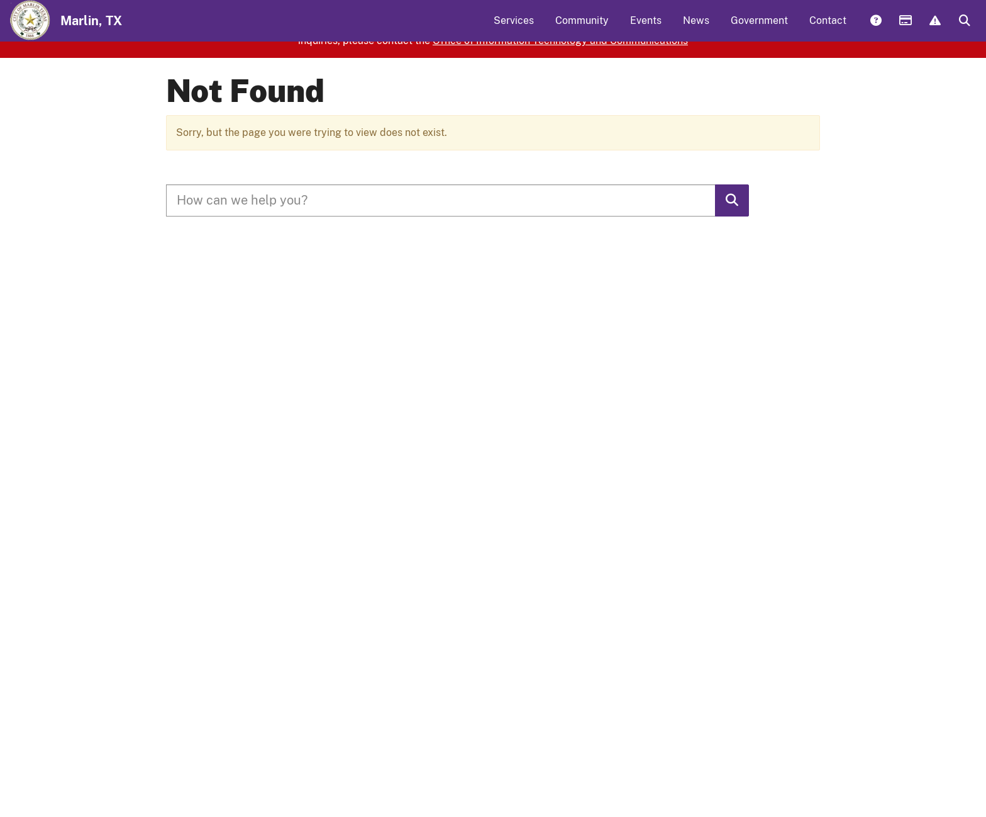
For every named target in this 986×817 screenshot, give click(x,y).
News (696, 29)
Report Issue (934, 29)
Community (582, 29)
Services (514, 29)
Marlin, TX (91, 29)
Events (646, 29)
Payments (904, 29)
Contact (827, 29)
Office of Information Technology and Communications (560, 88)
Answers (875, 29)
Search (964, 29)
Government (759, 29)
